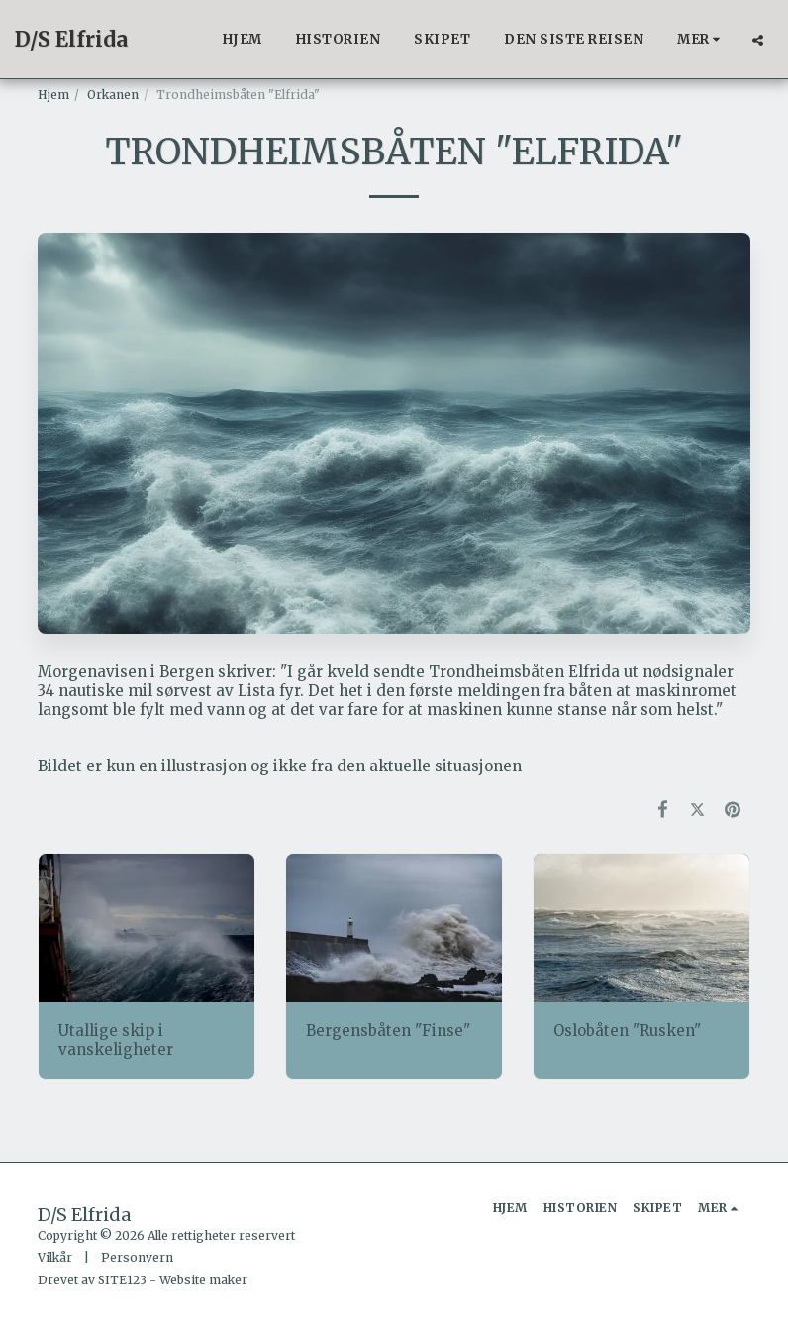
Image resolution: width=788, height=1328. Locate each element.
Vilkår (55, 1257)
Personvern (137, 1257)
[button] (757, 40)
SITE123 (122, 1280)
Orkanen (113, 94)
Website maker (203, 1280)
